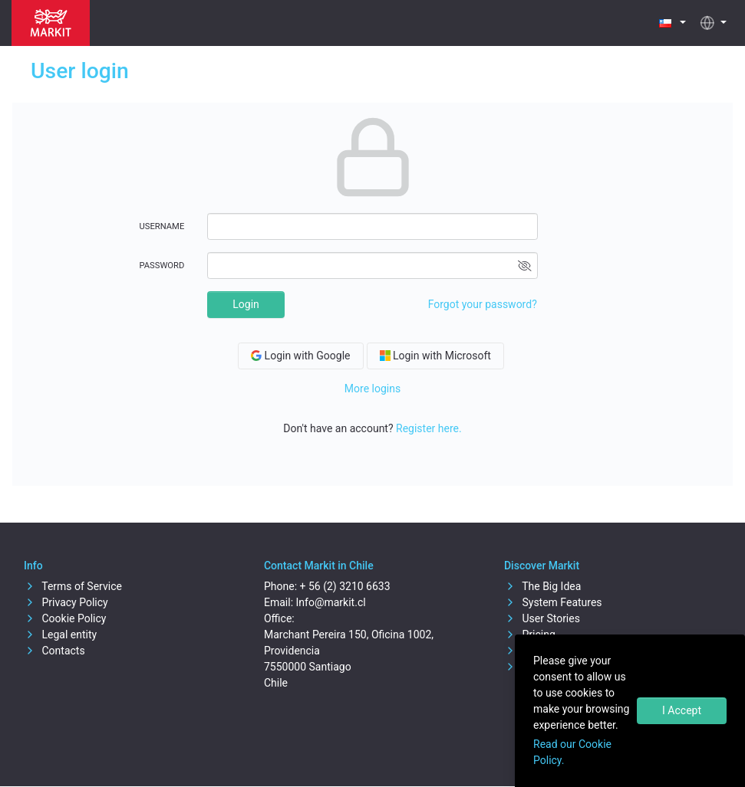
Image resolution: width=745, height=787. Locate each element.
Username (162, 226)
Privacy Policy (66, 602)
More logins (372, 388)
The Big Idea (542, 586)
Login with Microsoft (435, 355)
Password (162, 266)
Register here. (429, 428)
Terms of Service (73, 586)
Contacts (54, 650)
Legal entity (60, 634)
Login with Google (300, 355)
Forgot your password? (482, 304)
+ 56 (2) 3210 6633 (345, 586)
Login (245, 304)
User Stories (542, 618)
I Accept (681, 710)
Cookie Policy (65, 618)
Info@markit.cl (331, 602)
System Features (553, 602)
